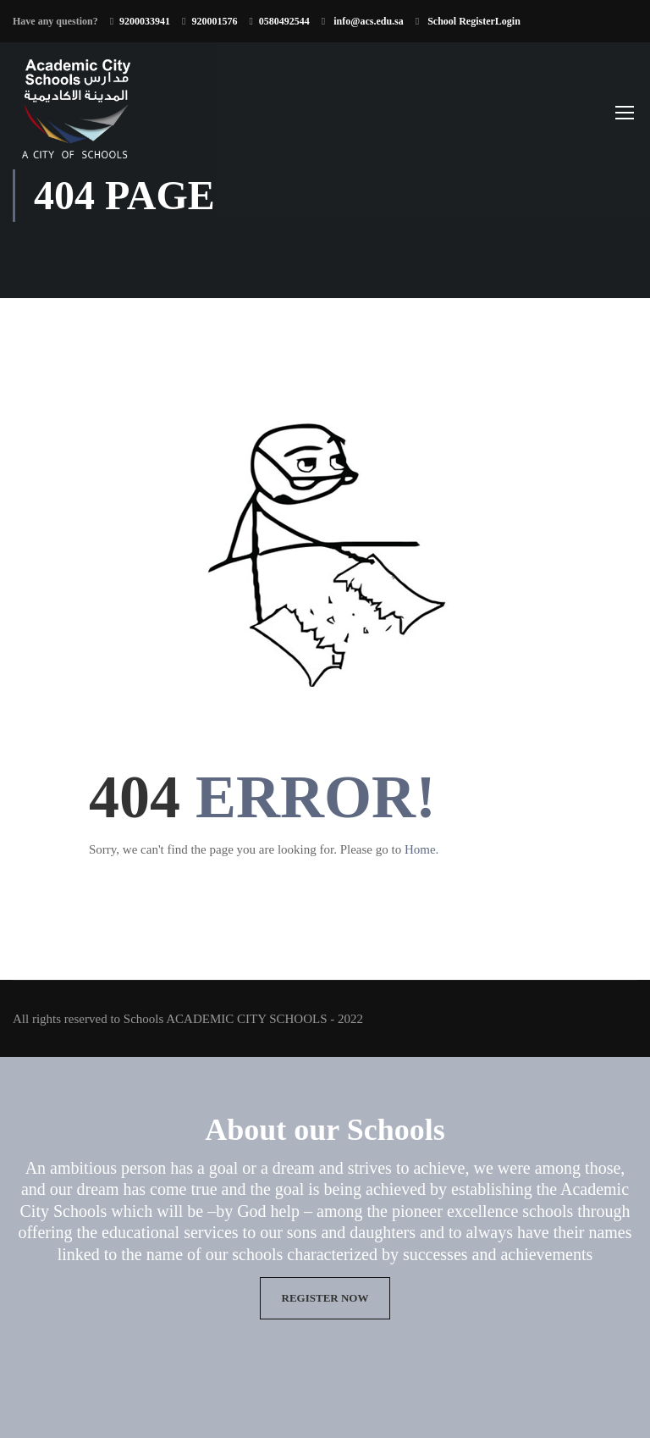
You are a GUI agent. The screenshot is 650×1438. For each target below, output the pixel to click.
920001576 (214, 21)
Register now (325, 1297)
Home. (421, 849)
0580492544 (284, 21)
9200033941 (144, 21)
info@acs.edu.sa (367, 21)
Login (508, 21)
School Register (460, 21)
